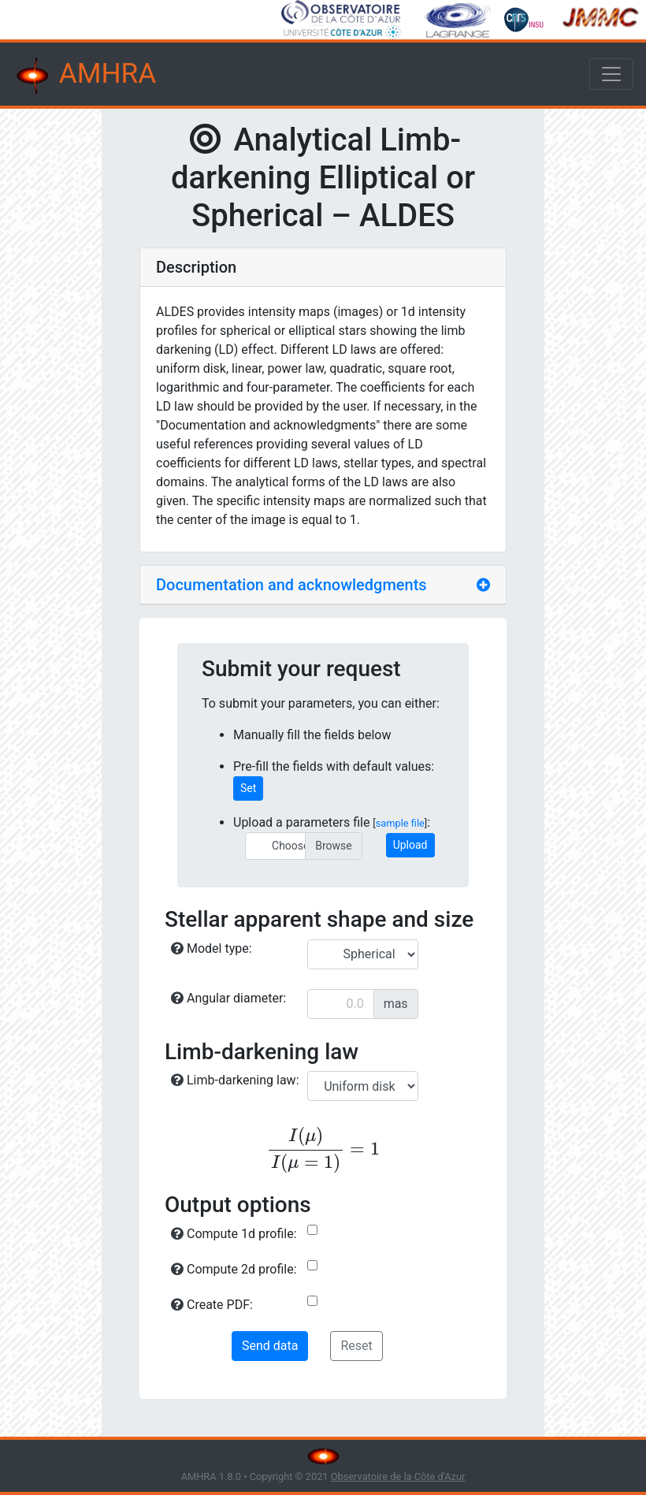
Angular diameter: (228, 998)
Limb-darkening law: (235, 1080)
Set (248, 788)
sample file (400, 823)
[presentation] (323, 1150)
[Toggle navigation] (611, 74)
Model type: (211, 948)
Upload (410, 845)
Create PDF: (212, 1304)
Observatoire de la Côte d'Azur (398, 1476)
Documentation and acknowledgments (291, 584)
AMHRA (84, 75)
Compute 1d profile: (234, 1233)
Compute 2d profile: (234, 1269)
